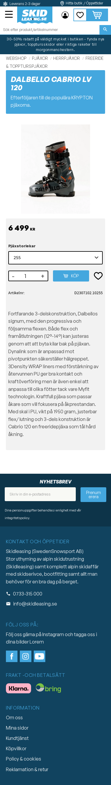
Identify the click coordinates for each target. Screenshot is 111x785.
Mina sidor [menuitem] (65, 15)
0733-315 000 (27, 594)
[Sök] (105, 29)
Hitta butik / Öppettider (84, 3)
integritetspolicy (17, 518)
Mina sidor (17, 728)
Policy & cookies (23, 759)
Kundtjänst (17, 738)
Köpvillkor (16, 748)
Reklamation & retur (27, 769)
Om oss (14, 717)
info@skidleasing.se (35, 604)
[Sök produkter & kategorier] (49, 29)
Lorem (37, 642)
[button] (9, 15)
